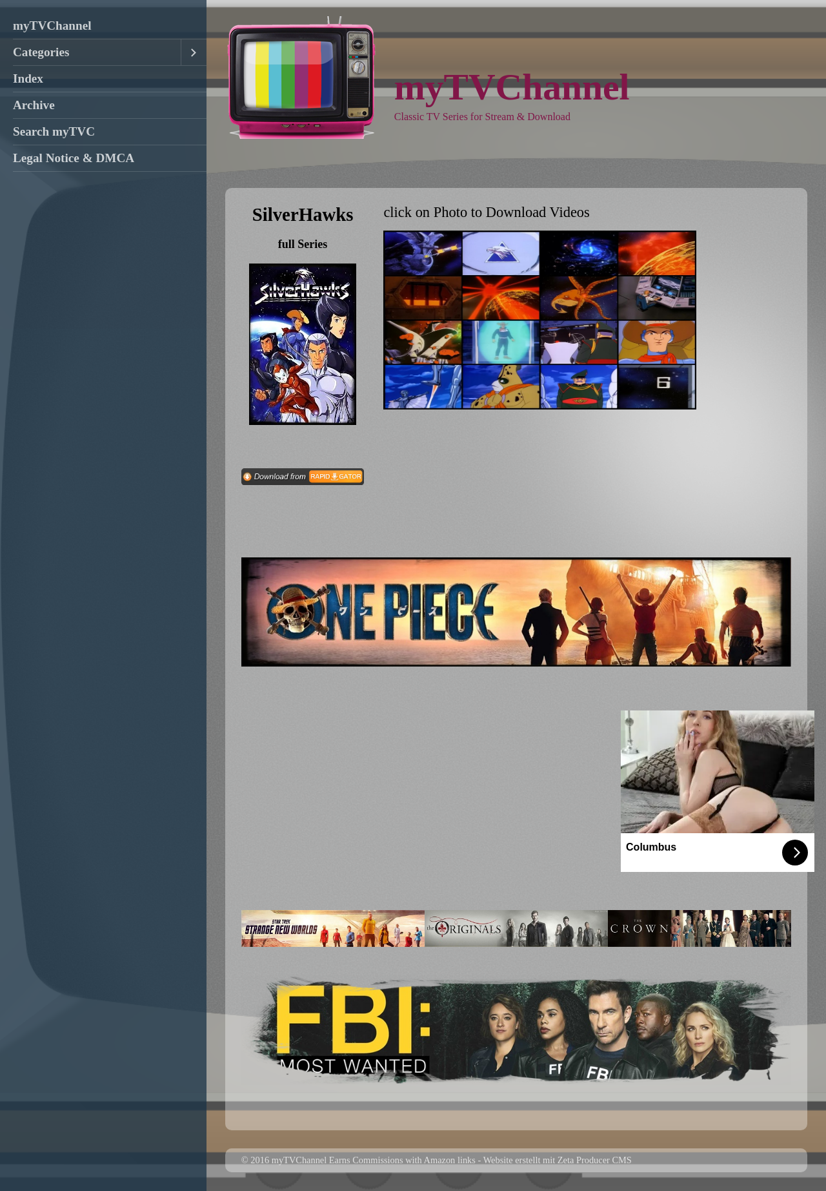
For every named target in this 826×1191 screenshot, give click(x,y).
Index (28, 78)
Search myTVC (54, 131)
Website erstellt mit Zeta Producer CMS (557, 1160)
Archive (34, 105)
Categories (41, 52)
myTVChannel (52, 25)
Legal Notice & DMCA (73, 158)
